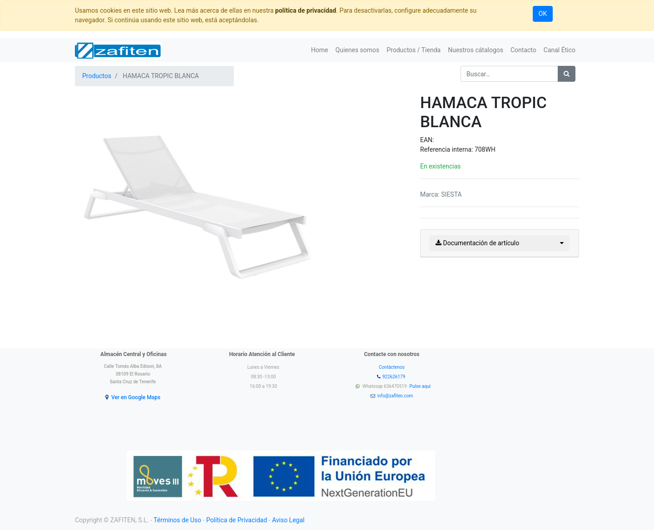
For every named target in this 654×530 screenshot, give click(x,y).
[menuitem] (319, 50)
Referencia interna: (447, 149)
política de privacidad (305, 10)
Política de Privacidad (236, 520)
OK (543, 13)
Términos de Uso (177, 520)
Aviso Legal (288, 520)
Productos (96, 75)
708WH (485, 149)
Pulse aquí (421, 386)
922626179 (394, 376)
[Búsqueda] (566, 74)
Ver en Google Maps (135, 397)
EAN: (427, 140)
